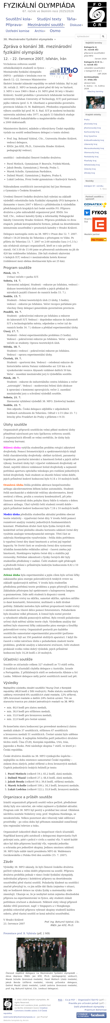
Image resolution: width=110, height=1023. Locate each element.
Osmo (55, 31)
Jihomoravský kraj (92, 128)
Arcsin (26, 1020)
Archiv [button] (40, 31)
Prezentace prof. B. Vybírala (19, 933)
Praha (87, 120)
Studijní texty (49, 19)
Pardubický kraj (91, 157)
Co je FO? (70, 1000)
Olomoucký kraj (91, 152)
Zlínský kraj (89, 173)
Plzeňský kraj (90, 161)
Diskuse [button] (76, 25)
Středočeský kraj (92, 165)
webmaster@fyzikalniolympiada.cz (19, 1017)
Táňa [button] (71, 19)
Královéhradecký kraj (94, 140)
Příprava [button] (14, 25)
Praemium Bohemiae (96, 1009)
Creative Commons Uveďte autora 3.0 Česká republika (25, 1010)
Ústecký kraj (90, 169)
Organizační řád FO (88, 1000)
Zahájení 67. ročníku (93, 186)
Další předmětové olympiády (89, 1006)
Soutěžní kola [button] (19, 19)
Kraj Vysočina (90, 136)
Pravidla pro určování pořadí (83, 1003)
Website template (11, 1020)
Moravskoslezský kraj (94, 148)
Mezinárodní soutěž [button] (46, 25)
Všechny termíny (95, 91)
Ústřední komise (17, 31)
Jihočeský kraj (90, 124)
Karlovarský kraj (91, 132)
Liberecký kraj (90, 144)
